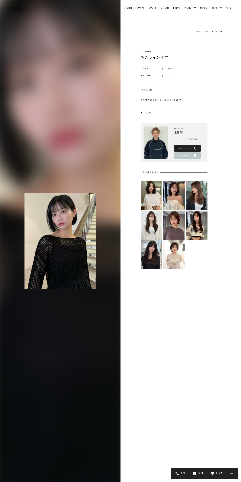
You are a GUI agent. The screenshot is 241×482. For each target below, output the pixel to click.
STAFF (140, 6)
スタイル (206, 32)
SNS (228, 6)
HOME (81, 6)
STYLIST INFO (194, 139)
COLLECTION (97, 6)
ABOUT (128, 6)
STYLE (152, 6)
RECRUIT (216, 6)
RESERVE (114, 6)
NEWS (203, 6)
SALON (165, 6)
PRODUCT (190, 6)
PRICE (176, 6)
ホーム (198, 32)
